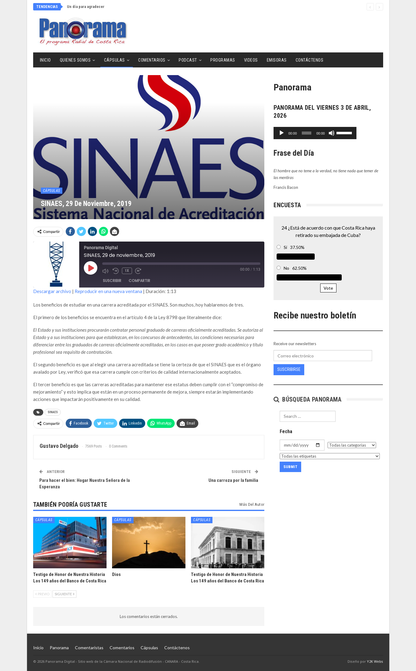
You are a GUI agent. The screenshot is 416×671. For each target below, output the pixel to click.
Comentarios (151, 60)
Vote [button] (328, 288)
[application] (328, 133)
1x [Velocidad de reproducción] (127, 271)
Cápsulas (114, 60)
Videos (251, 60)
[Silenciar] (358, 133)
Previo (42, 594)
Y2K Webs (375, 661)
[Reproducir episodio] (90, 268)
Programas (222, 60)
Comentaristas (89, 647)
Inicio (45, 60)
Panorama (59, 647)
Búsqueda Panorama (307, 399)
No (286, 268)
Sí (285, 247)
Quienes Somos (75, 60)
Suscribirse (289, 369)
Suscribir (112, 280)
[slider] (320, 133)
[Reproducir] (281, 133)
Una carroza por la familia (233, 480)
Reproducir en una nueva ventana (108, 291)
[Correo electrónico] (323, 355)
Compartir (139, 280)
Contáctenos (310, 60)
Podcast (188, 60)
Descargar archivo (52, 291)
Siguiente (64, 594)
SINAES (53, 412)
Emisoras (277, 60)
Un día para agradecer (85, 6)
